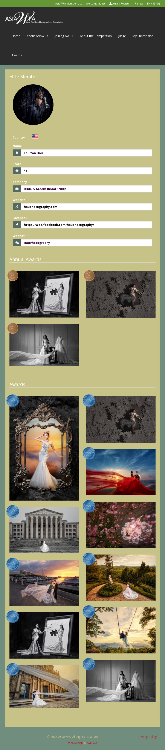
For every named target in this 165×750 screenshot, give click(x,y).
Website (19, 200)
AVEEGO (92, 743)
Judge (122, 36)
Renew (139, 3)
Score (17, 164)
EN (148, 3)
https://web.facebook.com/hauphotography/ (59, 225)
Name (17, 146)
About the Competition (96, 36)
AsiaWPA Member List (68, 3)
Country (19, 137)
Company (20, 182)
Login (115, 3)
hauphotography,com (40, 207)
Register (126, 3)
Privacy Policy (147, 737)
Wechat (19, 236)
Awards (17, 55)
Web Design (75, 743)
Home (16, 36)
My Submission (142, 36)
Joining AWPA (64, 36)
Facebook (20, 218)
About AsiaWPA (37, 36)
